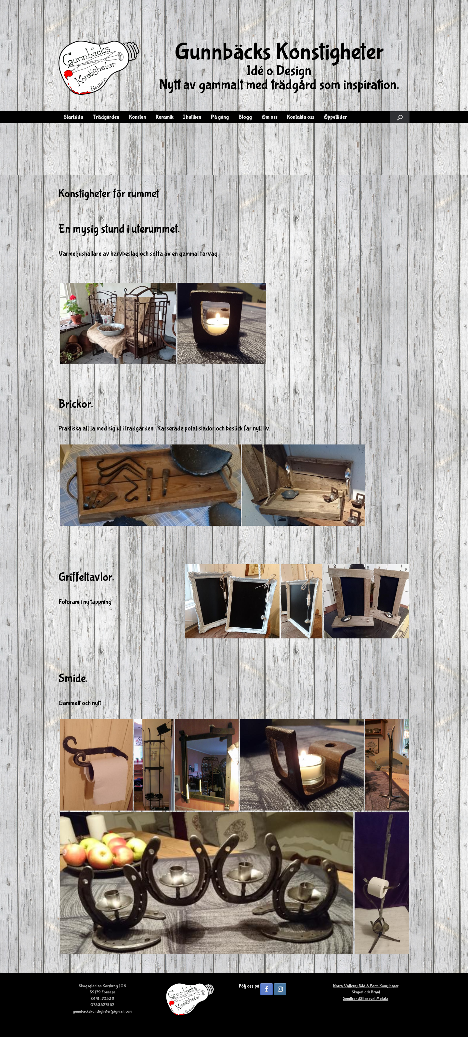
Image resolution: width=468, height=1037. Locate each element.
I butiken (192, 117)
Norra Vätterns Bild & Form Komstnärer (365, 986)
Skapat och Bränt (366, 992)
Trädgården (106, 117)
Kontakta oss (300, 117)
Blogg (245, 117)
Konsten (137, 117)
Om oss (269, 117)
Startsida (73, 117)
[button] (400, 117)
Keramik (164, 117)
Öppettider (335, 117)
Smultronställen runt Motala (365, 998)
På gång (220, 117)
